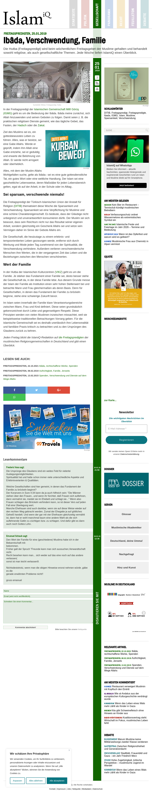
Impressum (61, 789)
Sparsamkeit (110, 118)
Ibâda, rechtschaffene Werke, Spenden (40, 366)
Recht (121, 14)
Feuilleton (133, 14)
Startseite (73, 14)
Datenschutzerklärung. (130, 454)
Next (142, 612)
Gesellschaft (97, 14)
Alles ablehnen (36, 781)
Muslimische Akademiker (126, 527)
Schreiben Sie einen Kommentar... (48, 604)
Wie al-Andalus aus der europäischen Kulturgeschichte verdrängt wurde (125, 696)
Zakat (41, 125)
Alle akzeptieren (57, 781)
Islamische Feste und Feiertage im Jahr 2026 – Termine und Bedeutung (124, 227)
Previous (108, 612)
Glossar (126, 514)
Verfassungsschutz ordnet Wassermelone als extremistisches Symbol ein (122, 217)
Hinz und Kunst (126, 567)
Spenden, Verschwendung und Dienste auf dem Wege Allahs (44, 377)
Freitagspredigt (120, 113)
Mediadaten (86, 789)
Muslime (130, 115)
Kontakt (52, 789)
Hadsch (22, 125)
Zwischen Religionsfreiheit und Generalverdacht (124, 747)
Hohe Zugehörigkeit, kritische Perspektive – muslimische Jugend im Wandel (124, 763)
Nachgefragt (126, 554)
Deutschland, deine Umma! (126, 540)
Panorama (109, 14)
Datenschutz (98, 789)
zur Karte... (110, 400)
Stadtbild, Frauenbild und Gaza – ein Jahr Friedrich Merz (125, 754)
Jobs (69, 789)
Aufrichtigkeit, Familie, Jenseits (36, 371)
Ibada (107, 115)
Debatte (145, 14)
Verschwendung (127, 118)
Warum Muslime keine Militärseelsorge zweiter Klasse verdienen (126, 740)
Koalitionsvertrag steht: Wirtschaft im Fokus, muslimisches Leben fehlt (126, 720)
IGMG (114, 115)
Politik (85, 14)
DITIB (18, 206)
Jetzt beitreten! (126, 185)
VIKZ (59, 272)
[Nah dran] (69, 750)
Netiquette (82, 622)
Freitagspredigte (137, 113)
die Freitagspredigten (71, 337)
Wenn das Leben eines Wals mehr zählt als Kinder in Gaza (125, 771)
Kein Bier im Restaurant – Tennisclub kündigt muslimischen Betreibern (121, 208)
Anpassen (17, 781)
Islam (122, 115)
